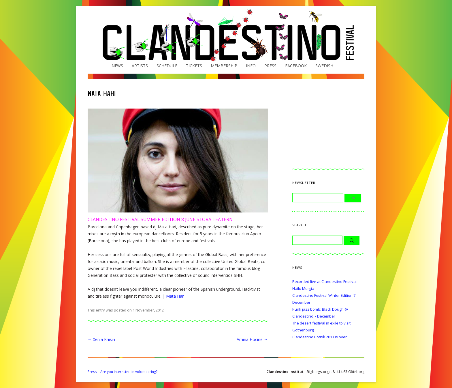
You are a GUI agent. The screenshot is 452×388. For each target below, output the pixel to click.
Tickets (194, 65)
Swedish (324, 65)
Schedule (167, 65)
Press (270, 65)
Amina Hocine (252, 339)
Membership (224, 65)
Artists (140, 65)
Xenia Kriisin (101, 339)
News (117, 65)
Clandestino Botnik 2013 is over (319, 336)
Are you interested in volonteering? (128, 371)
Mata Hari (175, 296)
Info (251, 65)
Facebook (296, 65)
